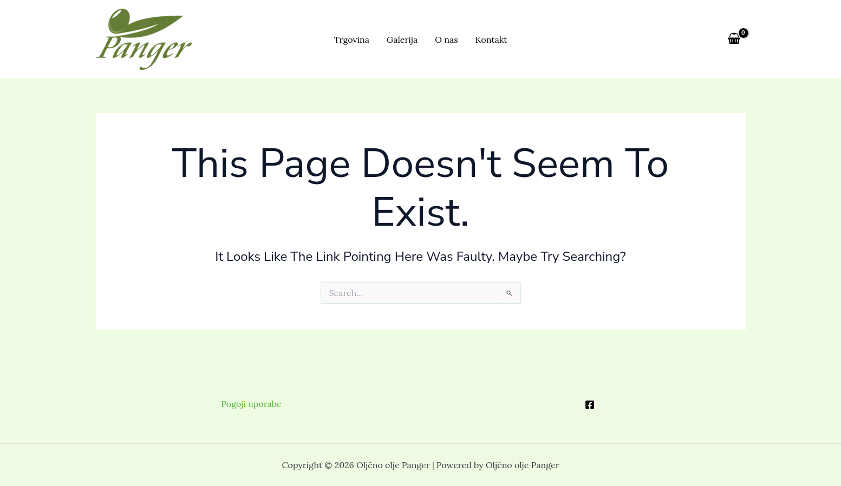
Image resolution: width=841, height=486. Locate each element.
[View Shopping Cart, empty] (734, 39)
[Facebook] (590, 405)
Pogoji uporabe (251, 403)
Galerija (402, 39)
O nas (446, 39)
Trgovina (351, 39)
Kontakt (491, 39)
